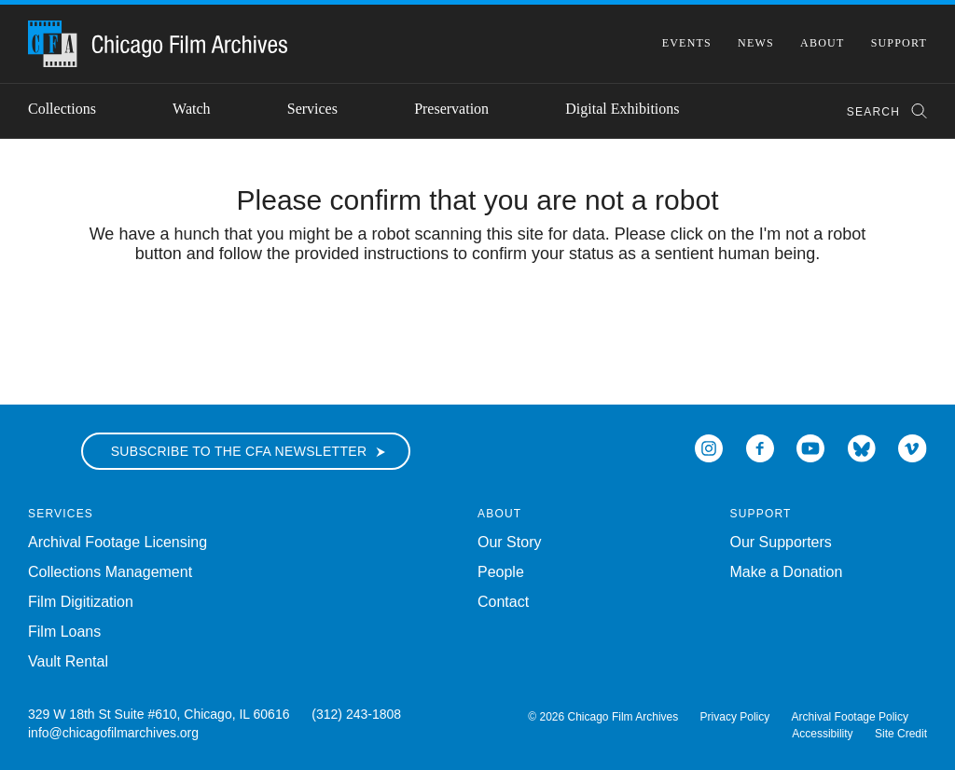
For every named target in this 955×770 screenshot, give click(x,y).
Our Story (509, 542)
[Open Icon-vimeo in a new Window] (912, 447)
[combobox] (878, 111)
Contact (503, 602)
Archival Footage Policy (850, 716)
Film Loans (64, 631)
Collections (62, 109)
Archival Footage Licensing (117, 542)
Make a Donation (785, 572)
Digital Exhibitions (622, 109)
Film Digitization (80, 602)
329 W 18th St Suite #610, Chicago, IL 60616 (158, 714)
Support (899, 42)
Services (312, 109)
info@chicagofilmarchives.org (113, 732)
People (501, 572)
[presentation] (477, 321)
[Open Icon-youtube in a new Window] (810, 447)
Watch (191, 109)
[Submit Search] (913, 111)
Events (687, 42)
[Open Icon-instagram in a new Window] (709, 447)
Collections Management (110, 572)
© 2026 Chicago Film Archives (603, 716)
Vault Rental (68, 661)
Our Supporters (780, 542)
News (756, 42)
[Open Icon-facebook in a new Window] (760, 447)
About (822, 42)
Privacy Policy (735, 716)
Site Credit (901, 733)
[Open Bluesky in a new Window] (862, 447)
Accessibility (822, 733)
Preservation (451, 109)
